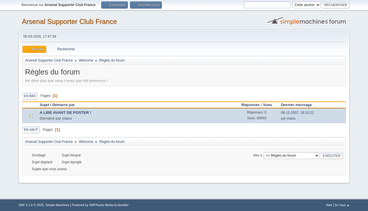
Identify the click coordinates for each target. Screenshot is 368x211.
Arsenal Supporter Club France (69, 21)
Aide (329, 205)
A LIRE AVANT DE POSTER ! (65, 112)
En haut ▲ (342, 205)
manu (67, 118)
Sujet (44, 105)
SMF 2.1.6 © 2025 (31, 205)
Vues (267, 105)
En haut (31, 129)
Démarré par (63, 105)
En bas (30, 96)
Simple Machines (57, 205)
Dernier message (299, 105)
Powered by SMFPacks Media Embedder (100, 205)
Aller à (257, 155)
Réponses (250, 105)
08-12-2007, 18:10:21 (297, 113)
